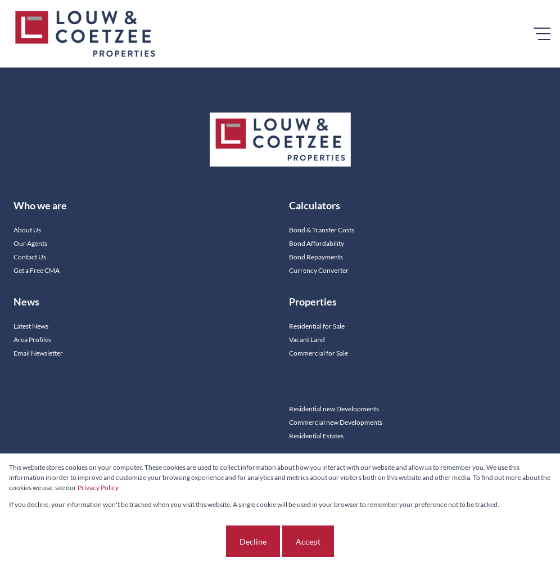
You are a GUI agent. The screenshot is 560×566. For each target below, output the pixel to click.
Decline (253, 541)
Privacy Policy (98, 487)
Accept (308, 541)
